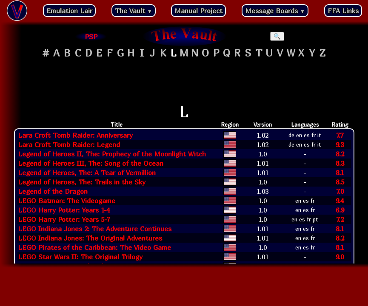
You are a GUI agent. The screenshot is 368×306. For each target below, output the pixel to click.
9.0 (340, 256)
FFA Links (343, 10)
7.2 (340, 219)
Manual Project (198, 10)
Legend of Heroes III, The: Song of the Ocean (90, 163)
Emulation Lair (69, 10)
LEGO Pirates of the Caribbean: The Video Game (94, 247)
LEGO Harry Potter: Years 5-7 (64, 219)
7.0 (340, 191)
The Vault (133, 10)
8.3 (340, 163)
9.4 (340, 200)
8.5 (340, 182)
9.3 (340, 144)
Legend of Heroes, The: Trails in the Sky (81, 182)
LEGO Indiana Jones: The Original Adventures (90, 238)
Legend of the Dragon (53, 191)
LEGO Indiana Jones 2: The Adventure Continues (94, 228)
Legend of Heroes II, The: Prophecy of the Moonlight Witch (112, 154)
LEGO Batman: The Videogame (66, 200)
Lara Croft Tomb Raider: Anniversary (75, 135)
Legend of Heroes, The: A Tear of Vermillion (87, 172)
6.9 (340, 210)
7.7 (339, 135)
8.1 (340, 172)
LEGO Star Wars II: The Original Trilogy (80, 256)
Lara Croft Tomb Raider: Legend (69, 144)
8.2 (340, 154)
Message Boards (275, 10)
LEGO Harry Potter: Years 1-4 (64, 210)
